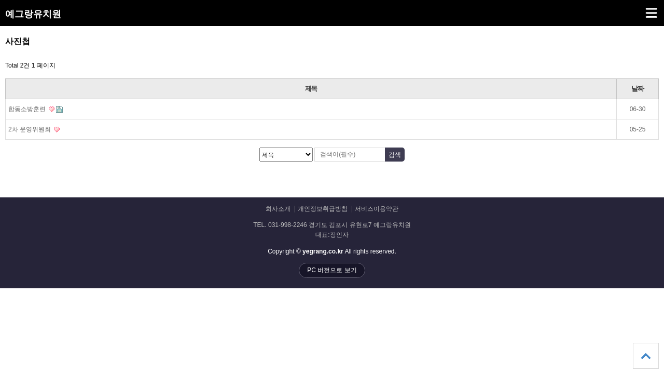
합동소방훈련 (35, 109)
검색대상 (0, 36)
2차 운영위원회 (34, 129)
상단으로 (646, 356)
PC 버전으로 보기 (331, 270)
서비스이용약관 (376, 209)
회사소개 (278, 209)
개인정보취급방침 (323, 209)
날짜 (637, 88)
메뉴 (638, 8)
